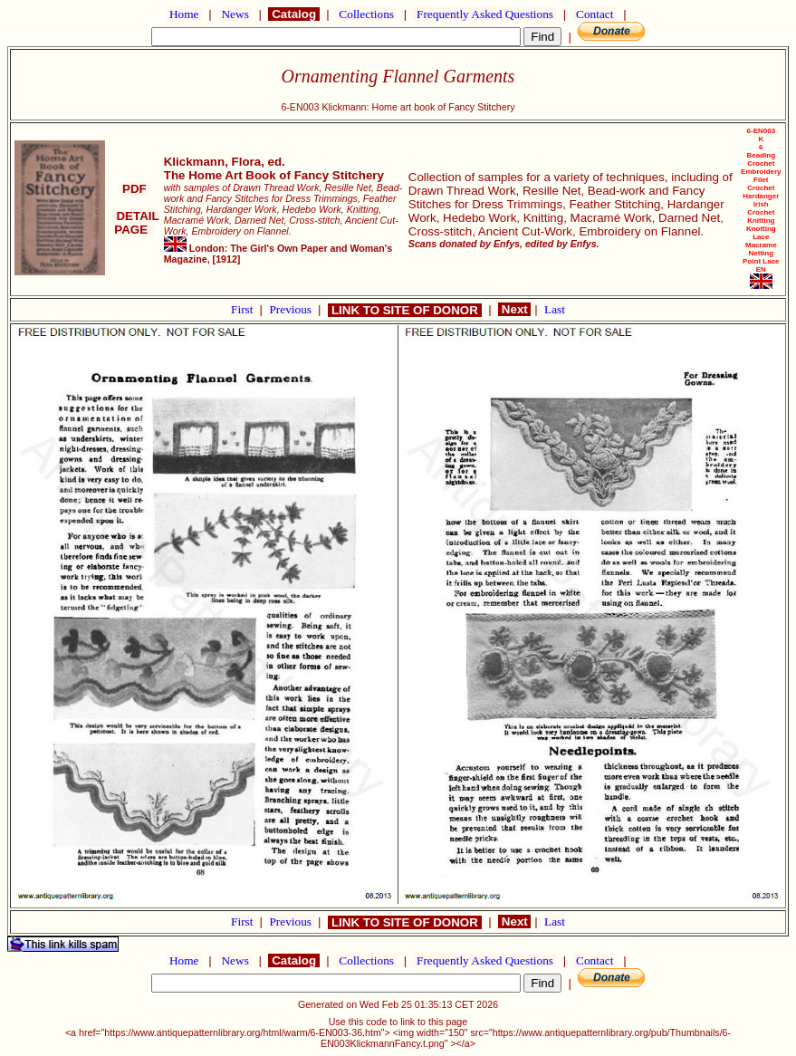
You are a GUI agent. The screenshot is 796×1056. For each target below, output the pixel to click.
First (243, 309)
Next (514, 309)
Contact (595, 14)
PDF (134, 189)
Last (554, 309)
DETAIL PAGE (134, 222)
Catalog (293, 14)
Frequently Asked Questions (485, 14)
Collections (366, 14)
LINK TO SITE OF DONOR (404, 310)
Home (184, 14)
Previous (291, 309)
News (235, 14)
